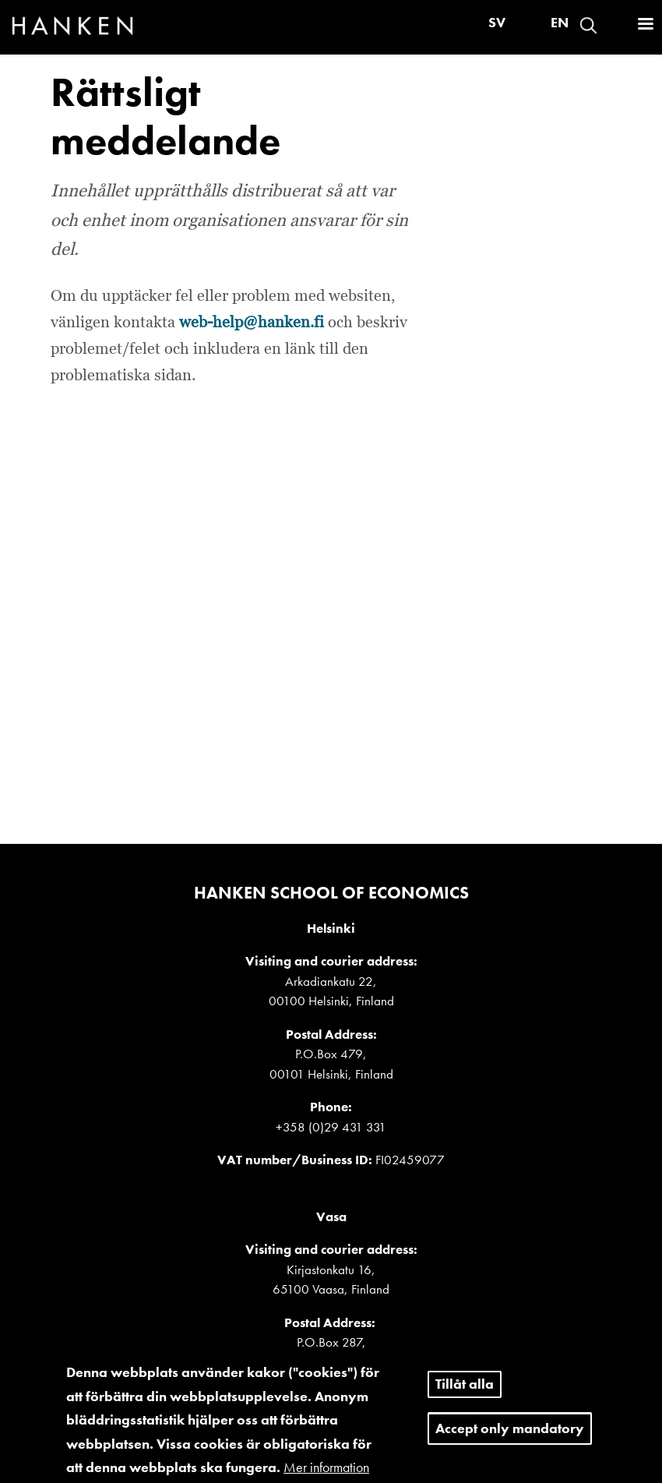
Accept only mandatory (509, 1437)
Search (588, 25)
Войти (616, 25)
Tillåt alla (464, 1392)
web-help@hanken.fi (251, 322)
